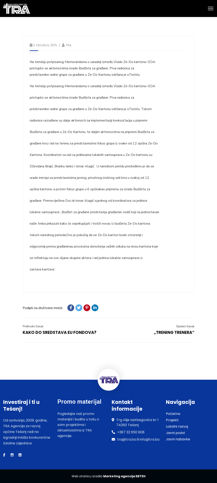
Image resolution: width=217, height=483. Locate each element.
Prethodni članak (33, 326)
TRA (68, 45)
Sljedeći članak (185, 326)
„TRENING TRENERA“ (174, 332)
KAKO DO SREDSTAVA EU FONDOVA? (59, 332)
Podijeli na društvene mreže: (43, 308)
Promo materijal (79, 401)
